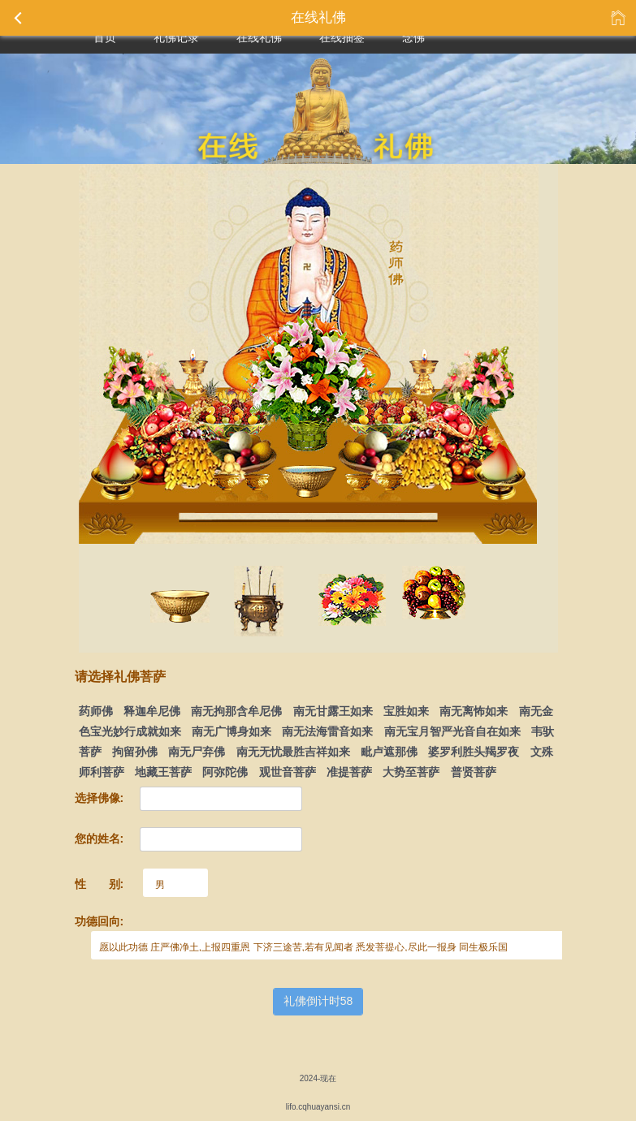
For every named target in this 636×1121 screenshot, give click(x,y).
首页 (104, 37)
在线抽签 (342, 37)
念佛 (413, 37)
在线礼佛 (259, 37)
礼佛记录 (176, 37)
